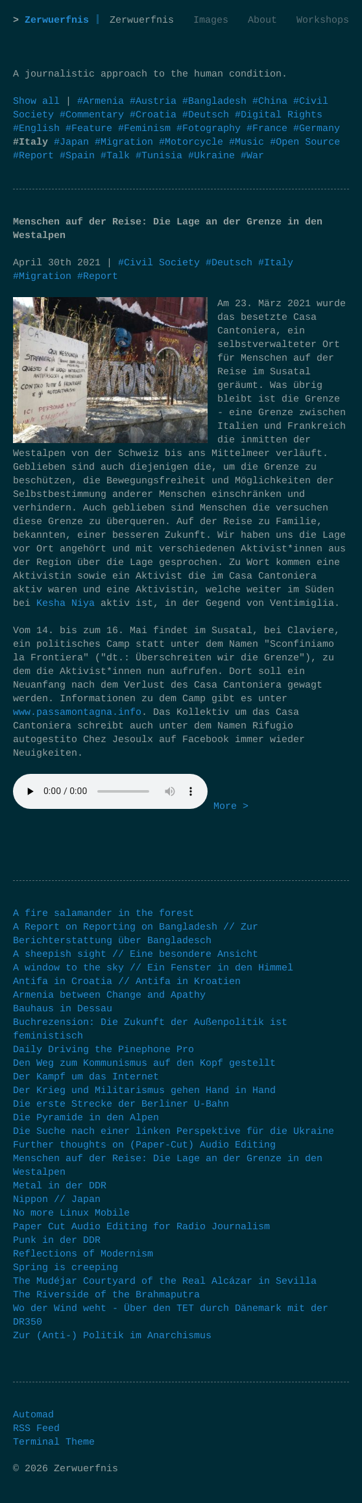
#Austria (156, 101)
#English (39, 128)
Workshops (322, 20)
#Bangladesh (217, 101)
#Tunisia (162, 156)
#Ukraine (214, 156)
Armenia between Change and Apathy (109, 995)
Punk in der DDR (57, 1240)
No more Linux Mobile (71, 1213)
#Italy (275, 263)
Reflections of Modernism (83, 1254)
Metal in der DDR (59, 1186)
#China (272, 101)
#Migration (127, 142)
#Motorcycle (194, 142)
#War (252, 156)
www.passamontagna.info (77, 712)
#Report (36, 156)
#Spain (80, 156)
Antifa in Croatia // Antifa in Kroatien (127, 981)
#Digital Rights (278, 115)
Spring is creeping (65, 1267)
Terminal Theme (54, 1442)
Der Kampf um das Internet (86, 1077)
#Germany (316, 128)
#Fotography (211, 128)
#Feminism (147, 128)
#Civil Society (159, 263)
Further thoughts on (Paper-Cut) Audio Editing (144, 1145)
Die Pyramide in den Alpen (86, 1118)
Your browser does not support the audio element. (110, 791)
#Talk (118, 156)
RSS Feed (36, 1428)
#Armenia (103, 101)
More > (230, 806)
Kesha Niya (65, 603)
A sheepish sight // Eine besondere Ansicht (135, 954)
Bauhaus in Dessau (62, 1009)
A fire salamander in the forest (103, 913)
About (262, 20)
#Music (249, 142)
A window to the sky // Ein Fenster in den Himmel (153, 968)
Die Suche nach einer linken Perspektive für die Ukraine (173, 1131)
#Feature (92, 128)
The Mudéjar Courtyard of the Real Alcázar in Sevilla (165, 1281)
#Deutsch (208, 115)
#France (270, 128)
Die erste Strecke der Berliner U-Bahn (121, 1104)
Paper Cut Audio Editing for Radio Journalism (141, 1226)
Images (210, 20)
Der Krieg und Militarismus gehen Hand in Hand (144, 1090)
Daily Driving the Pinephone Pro (103, 1049)
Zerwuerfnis (57, 20)
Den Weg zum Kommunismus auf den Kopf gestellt (144, 1063)
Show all (36, 101)
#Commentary (95, 115)
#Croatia (156, 115)
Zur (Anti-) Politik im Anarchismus (112, 1335)
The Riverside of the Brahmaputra (106, 1295)
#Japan (74, 142)
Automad (33, 1415)
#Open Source (305, 142)
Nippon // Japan (57, 1199)
